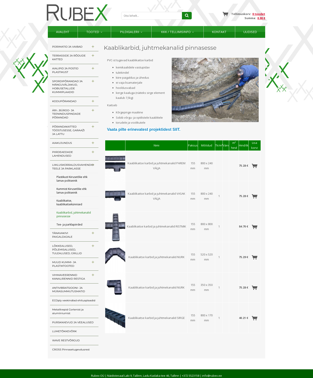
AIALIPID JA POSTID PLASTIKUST (65, 70)
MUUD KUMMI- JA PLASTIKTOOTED (64, 263)
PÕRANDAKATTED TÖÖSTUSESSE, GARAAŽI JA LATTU (68, 130)
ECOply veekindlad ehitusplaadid (73, 300)
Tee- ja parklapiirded (69, 224)
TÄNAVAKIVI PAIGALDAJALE (62, 234)
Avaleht (62, 32)
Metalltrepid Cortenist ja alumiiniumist (67, 311)
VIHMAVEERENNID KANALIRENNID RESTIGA (68, 276)
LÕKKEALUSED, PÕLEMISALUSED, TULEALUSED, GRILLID (67, 249)
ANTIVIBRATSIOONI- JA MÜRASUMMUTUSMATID (68, 289)
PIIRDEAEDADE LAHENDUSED (62, 153)
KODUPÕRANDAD (64, 101)
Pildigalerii (129, 32)
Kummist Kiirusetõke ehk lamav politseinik (72, 190)
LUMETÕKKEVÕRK (64, 331)
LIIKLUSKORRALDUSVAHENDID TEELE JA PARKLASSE (73, 166)
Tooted (92, 32)
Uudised (250, 32)
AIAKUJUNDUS (62, 142)
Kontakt (219, 32)
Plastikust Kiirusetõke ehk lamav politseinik (72, 178)
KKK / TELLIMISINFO (176, 32)
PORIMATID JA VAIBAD (67, 46)
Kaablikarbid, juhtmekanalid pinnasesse (74, 214)
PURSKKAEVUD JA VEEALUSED (72, 322)
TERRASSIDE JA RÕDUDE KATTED (69, 57)
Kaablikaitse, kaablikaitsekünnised (69, 202)
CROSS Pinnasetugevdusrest (71, 349)
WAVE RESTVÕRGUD (66, 340)
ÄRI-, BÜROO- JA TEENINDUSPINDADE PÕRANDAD (66, 114)
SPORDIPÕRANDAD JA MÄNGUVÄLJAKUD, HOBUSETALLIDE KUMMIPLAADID (67, 87)
